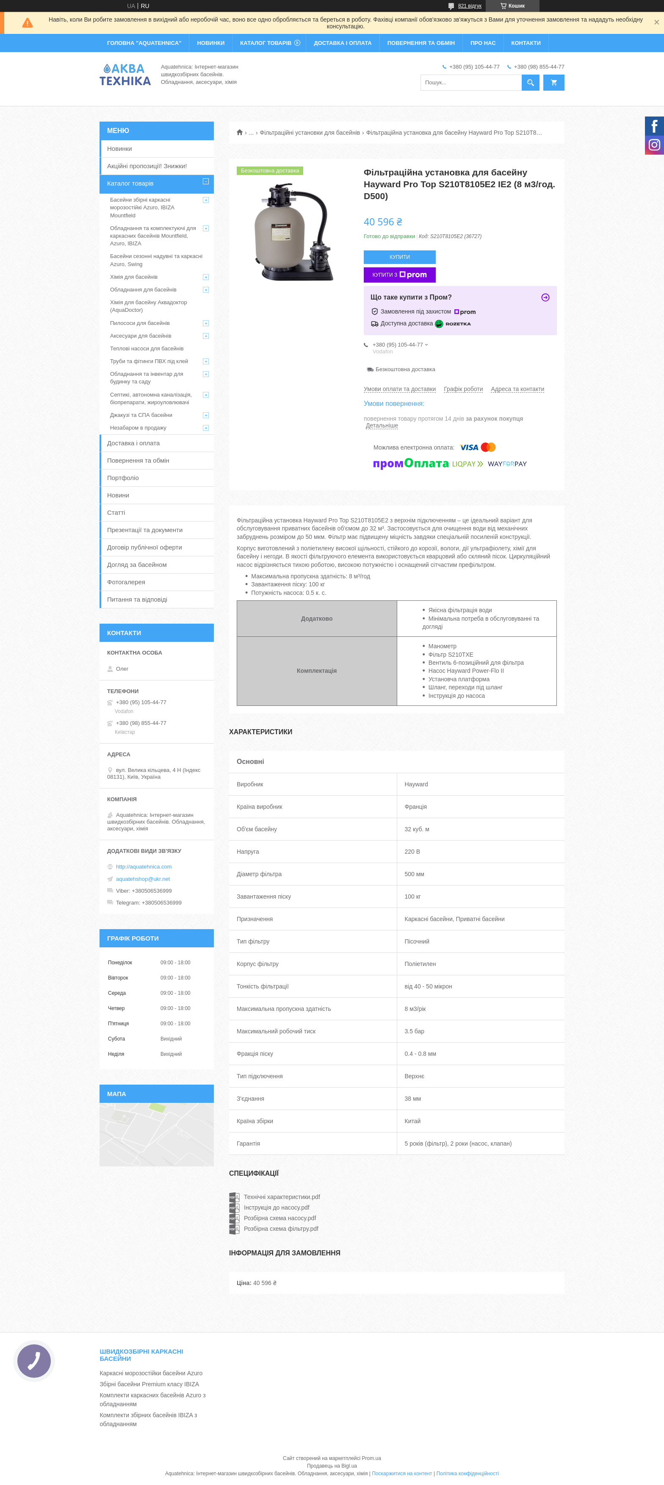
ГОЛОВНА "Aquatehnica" (144, 43)
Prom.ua (371, 1458)
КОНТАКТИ (526, 43)
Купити (400, 257)
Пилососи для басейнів (140, 323)
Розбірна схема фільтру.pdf (281, 1228)
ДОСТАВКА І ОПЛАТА (342, 43)
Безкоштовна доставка (405, 369)
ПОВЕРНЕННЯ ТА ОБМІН (421, 43)
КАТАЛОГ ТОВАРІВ (265, 43)
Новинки (119, 148)
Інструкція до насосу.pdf (277, 1207)
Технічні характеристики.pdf (282, 1197)
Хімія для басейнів (134, 277)
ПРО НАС (482, 43)
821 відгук (469, 6)
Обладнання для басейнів (143, 289)
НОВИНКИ (210, 43)
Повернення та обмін (138, 460)
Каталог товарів (130, 183)
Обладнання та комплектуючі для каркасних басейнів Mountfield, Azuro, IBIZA (153, 236)
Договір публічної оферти (144, 547)
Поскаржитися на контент (402, 1474)
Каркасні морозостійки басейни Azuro (151, 1373)
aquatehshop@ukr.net (143, 879)
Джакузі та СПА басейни (141, 415)
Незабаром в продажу (138, 428)
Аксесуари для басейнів (141, 336)
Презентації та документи (145, 529)
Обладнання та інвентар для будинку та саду (146, 378)
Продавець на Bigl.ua (332, 1466)
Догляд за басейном (137, 564)
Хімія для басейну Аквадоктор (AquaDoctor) (148, 306)
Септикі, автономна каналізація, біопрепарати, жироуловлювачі (151, 398)
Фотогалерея (126, 582)
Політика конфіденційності (467, 1474)
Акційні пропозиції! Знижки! (147, 165)
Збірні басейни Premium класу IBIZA (149, 1384)
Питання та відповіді (137, 599)
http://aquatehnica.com (144, 866)
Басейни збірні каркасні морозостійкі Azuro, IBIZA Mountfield (142, 207)
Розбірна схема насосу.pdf (280, 1218)
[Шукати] (531, 83)
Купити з (400, 275)
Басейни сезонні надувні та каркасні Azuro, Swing (156, 260)
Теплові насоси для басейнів (147, 348)
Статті (116, 512)
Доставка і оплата (133, 443)
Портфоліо (123, 477)
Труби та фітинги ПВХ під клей (149, 361)
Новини (118, 495)
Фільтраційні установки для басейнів (310, 132)
